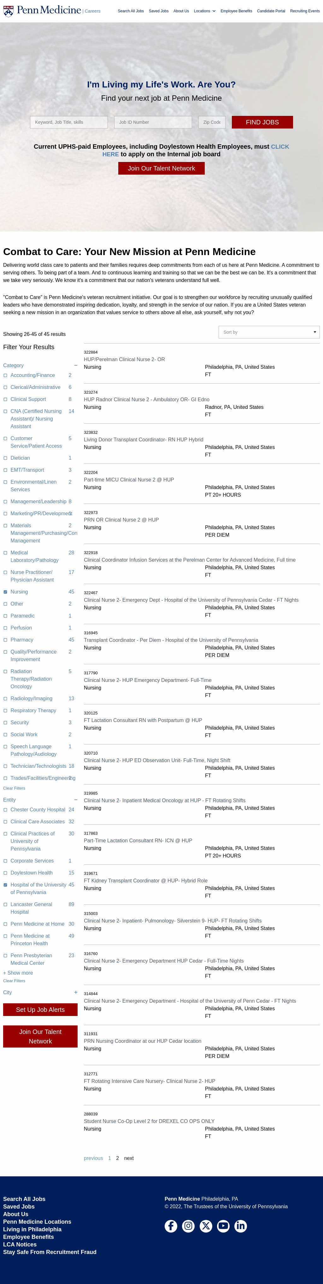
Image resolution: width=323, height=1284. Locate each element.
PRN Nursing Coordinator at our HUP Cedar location (142, 1040)
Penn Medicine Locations (37, 1221)
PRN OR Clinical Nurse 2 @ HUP (121, 519)
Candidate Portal (271, 11)
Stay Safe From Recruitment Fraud (50, 1252)
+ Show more (18, 972)
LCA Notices (20, 1244)
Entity (40, 799)
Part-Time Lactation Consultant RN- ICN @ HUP (138, 840)
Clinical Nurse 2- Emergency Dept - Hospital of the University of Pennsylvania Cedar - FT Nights (191, 599)
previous (93, 1158)
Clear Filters (14, 787)
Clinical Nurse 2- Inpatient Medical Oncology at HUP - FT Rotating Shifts (165, 800)
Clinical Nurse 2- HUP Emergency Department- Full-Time (148, 680)
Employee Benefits (236, 11)
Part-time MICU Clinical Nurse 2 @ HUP (129, 479)
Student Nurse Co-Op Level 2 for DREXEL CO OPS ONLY (149, 1121)
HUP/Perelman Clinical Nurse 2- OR (124, 359)
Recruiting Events (305, 11)
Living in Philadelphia (32, 1229)
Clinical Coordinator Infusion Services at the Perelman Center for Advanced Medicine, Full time (190, 559)
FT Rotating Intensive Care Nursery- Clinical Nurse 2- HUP (149, 1081)
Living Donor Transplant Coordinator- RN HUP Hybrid (143, 439)
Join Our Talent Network (161, 167)
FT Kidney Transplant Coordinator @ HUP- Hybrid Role (146, 880)
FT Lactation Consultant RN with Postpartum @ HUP (143, 720)
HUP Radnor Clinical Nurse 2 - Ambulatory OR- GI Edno (146, 399)
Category (40, 365)
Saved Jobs (159, 11)
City (40, 992)
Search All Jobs (131, 11)
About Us (181, 11)
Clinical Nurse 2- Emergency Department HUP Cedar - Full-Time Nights (164, 960)
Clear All (10, 352)
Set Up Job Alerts (40, 1009)
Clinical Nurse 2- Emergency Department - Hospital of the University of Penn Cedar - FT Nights (190, 1000)
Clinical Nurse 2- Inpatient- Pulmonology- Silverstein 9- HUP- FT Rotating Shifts (172, 920)
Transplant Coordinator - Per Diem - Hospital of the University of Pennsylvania (171, 639)
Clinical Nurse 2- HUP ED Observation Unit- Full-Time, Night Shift (157, 760)
